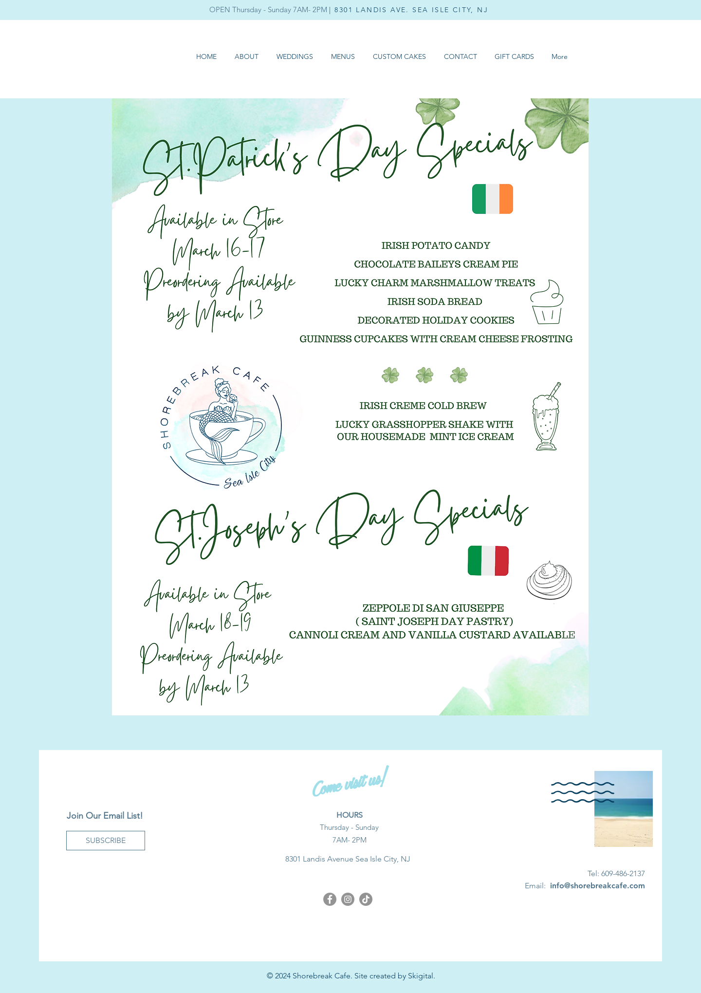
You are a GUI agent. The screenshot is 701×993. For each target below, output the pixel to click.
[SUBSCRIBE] (105, 840)
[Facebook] (329, 899)
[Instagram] (347, 899)
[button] (343, 57)
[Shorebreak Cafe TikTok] (365, 899)
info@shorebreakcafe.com (597, 885)
